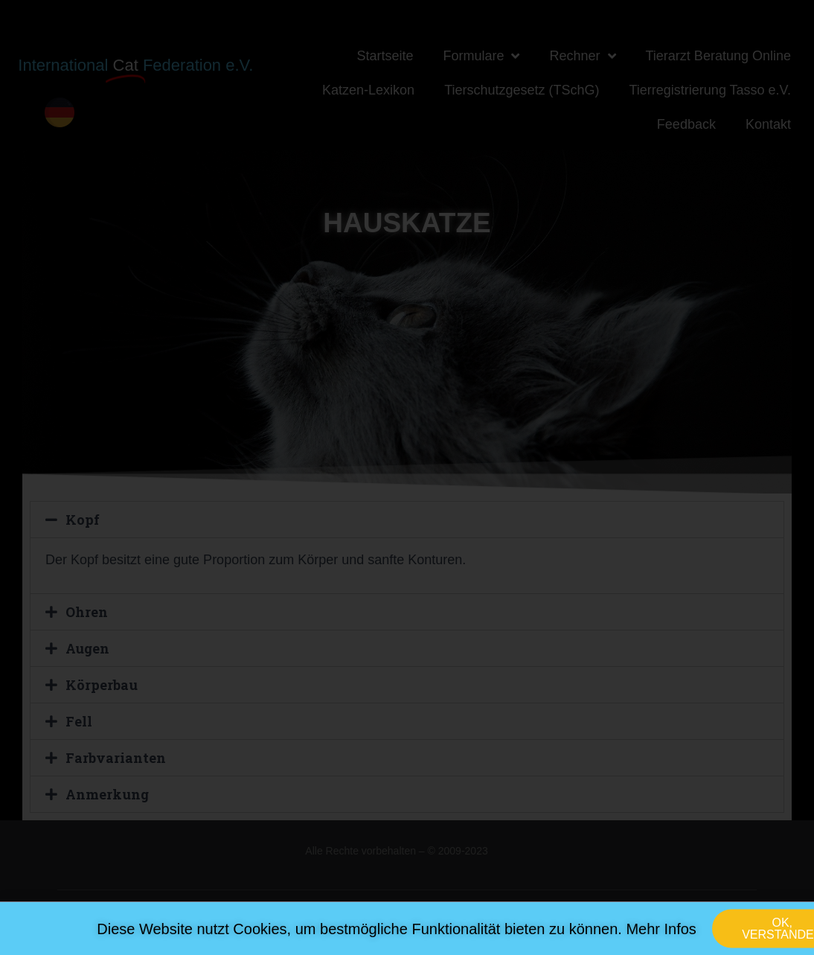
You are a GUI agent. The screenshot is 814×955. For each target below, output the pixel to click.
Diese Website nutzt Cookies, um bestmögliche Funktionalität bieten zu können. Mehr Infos (396, 937)
